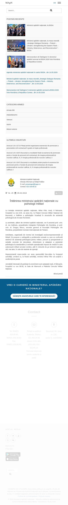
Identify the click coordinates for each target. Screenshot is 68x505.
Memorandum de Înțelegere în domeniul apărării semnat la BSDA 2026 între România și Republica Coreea (43, 59)
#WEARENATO (12, 115)
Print (58, 193)
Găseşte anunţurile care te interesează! (34, 296)
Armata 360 (11, 110)
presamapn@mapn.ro (32, 184)
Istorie (9, 124)
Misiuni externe (12, 129)
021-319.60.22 (31, 187)
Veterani (9, 120)
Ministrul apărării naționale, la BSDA (40, 25)
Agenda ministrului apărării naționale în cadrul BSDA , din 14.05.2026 (32, 72)
